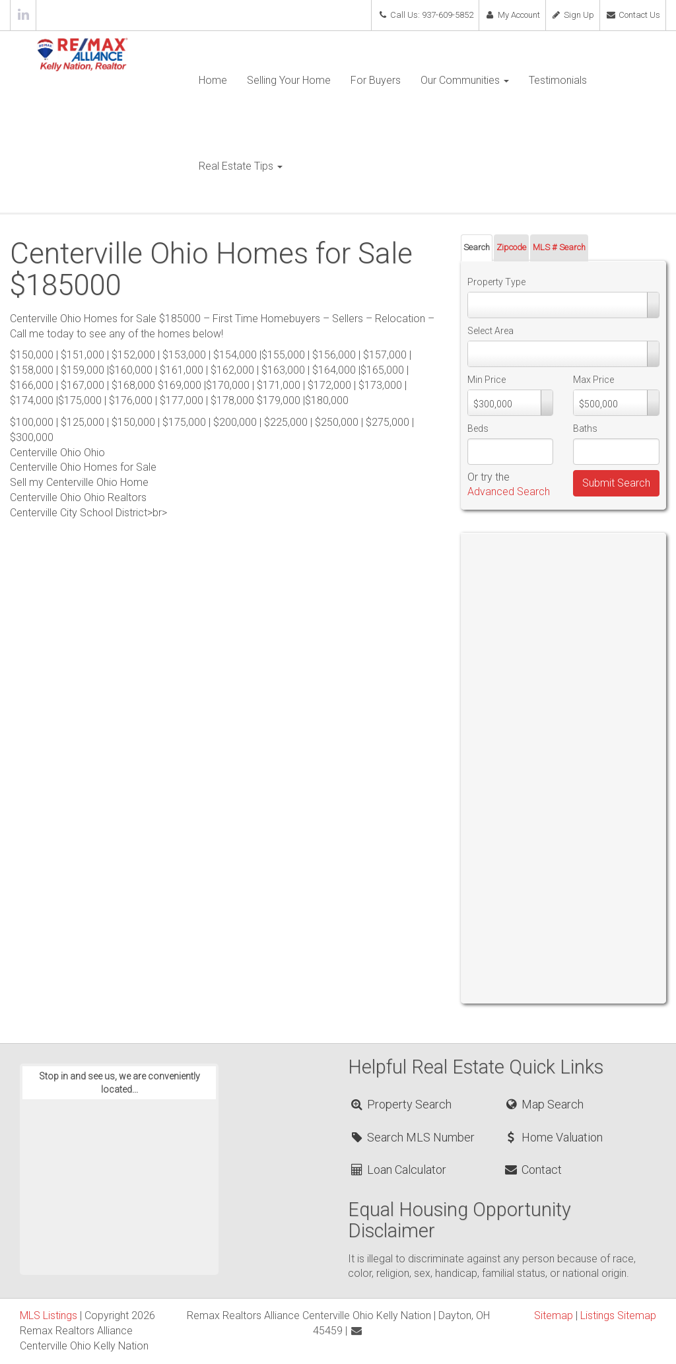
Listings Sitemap (618, 1315)
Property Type (496, 282)
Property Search (400, 1104)
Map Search (543, 1104)
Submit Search (616, 483)
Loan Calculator (397, 1169)
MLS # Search (559, 247)
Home (213, 80)
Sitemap (553, 1315)
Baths (585, 428)
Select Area (490, 330)
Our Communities (465, 80)
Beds (478, 428)
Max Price (593, 379)
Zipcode (511, 247)
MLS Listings (48, 1315)
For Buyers (376, 80)
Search (476, 247)
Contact (532, 1169)
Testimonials (558, 80)
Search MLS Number (412, 1137)
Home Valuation (552, 1137)
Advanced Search (508, 491)
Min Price (486, 379)
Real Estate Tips (241, 166)
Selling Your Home (289, 80)
